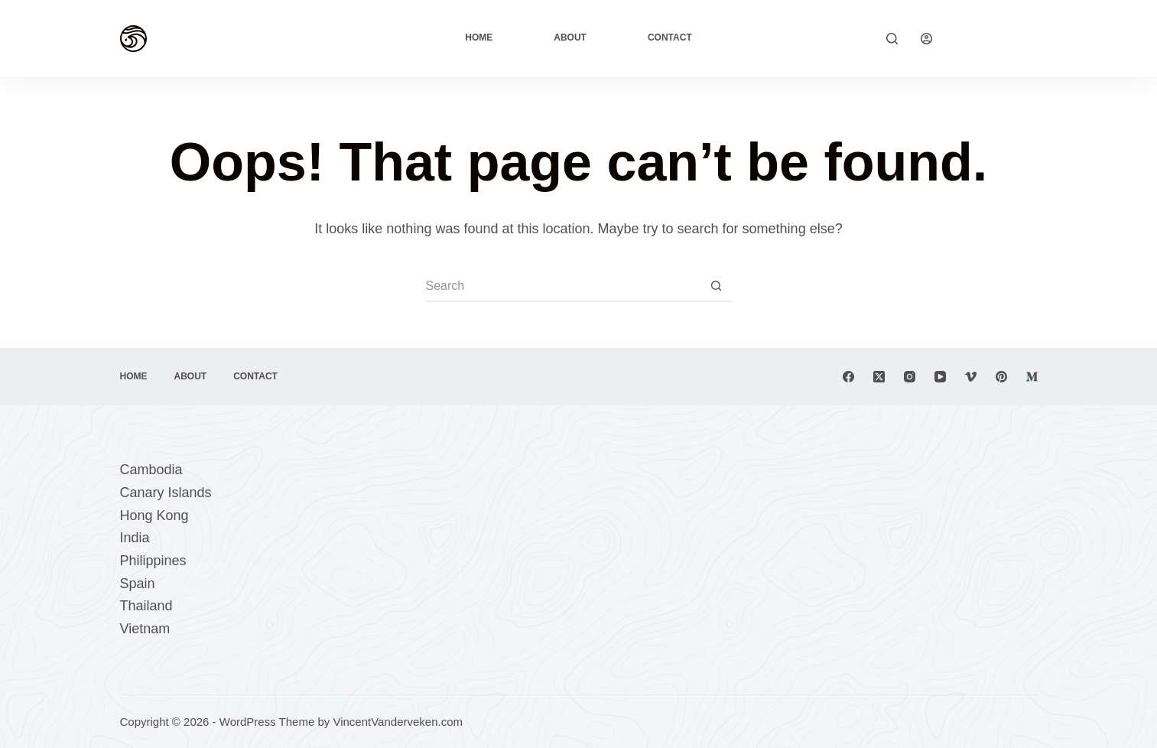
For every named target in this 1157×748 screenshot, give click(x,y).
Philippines (153, 560)
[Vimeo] (971, 376)
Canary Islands (166, 492)
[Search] (892, 38)
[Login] (926, 38)
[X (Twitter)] (879, 376)
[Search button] (716, 287)
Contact (670, 37)
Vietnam (145, 628)
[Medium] (1032, 376)
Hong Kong (154, 515)
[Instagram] (909, 376)
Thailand (146, 605)
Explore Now (996, 38)
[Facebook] (848, 376)
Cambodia (151, 469)
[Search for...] (563, 287)
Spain (137, 583)
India (135, 537)
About (570, 37)
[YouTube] (940, 376)
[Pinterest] (1001, 376)
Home (478, 37)
